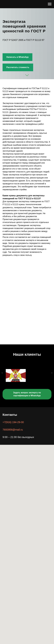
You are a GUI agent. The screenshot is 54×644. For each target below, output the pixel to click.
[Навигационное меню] (49, 4)
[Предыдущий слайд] (2, 377)
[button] (18, 67)
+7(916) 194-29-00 (13, 422)
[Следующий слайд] (51, 377)
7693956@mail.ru (13, 429)
